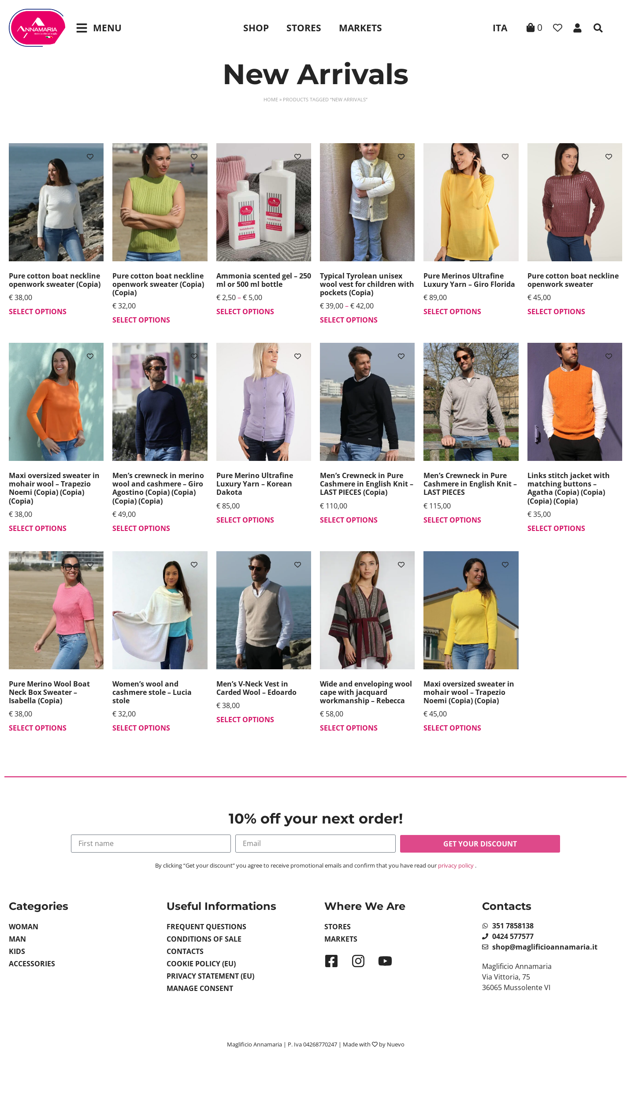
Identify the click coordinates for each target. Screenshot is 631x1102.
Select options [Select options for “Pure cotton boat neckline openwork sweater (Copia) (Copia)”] (141, 319)
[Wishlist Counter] (557, 28)
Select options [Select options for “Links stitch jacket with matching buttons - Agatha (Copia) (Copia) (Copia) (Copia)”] (556, 528)
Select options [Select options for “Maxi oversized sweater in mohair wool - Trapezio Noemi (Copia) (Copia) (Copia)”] (38, 528)
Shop (256, 28)
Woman (23, 926)
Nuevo (396, 1044)
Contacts (185, 951)
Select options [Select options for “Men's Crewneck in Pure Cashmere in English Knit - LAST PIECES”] (452, 519)
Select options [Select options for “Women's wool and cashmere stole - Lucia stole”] (141, 727)
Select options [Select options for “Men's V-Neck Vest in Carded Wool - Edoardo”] (245, 719)
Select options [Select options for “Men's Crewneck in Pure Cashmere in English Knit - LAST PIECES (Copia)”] (349, 519)
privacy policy (456, 865)
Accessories (32, 963)
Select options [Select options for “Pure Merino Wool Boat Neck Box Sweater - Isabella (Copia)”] (38, 727)
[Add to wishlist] (90, 157)
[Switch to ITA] (498, 28)
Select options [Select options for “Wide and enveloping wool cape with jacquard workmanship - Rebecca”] (349, 727)
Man (17, 939)
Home (271, 99)
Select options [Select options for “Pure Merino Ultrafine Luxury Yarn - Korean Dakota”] (245, 519)
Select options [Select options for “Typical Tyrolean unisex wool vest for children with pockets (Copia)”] (349, 319)
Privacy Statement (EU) (210, 976)
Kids (17, 951)
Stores (303, 28)
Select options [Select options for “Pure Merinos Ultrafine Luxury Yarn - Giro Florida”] (452, 311)
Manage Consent (200, 988)
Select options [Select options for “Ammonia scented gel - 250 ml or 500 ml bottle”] (245, 311)
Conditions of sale (204, 939)
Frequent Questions (206, 926)
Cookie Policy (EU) (201, 963)
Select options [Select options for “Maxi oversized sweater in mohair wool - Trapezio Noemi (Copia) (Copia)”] (452, 727)
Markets (360, 28)
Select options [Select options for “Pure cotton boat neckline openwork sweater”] (556, 311)
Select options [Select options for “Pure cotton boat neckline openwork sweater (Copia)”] (38, 311)
